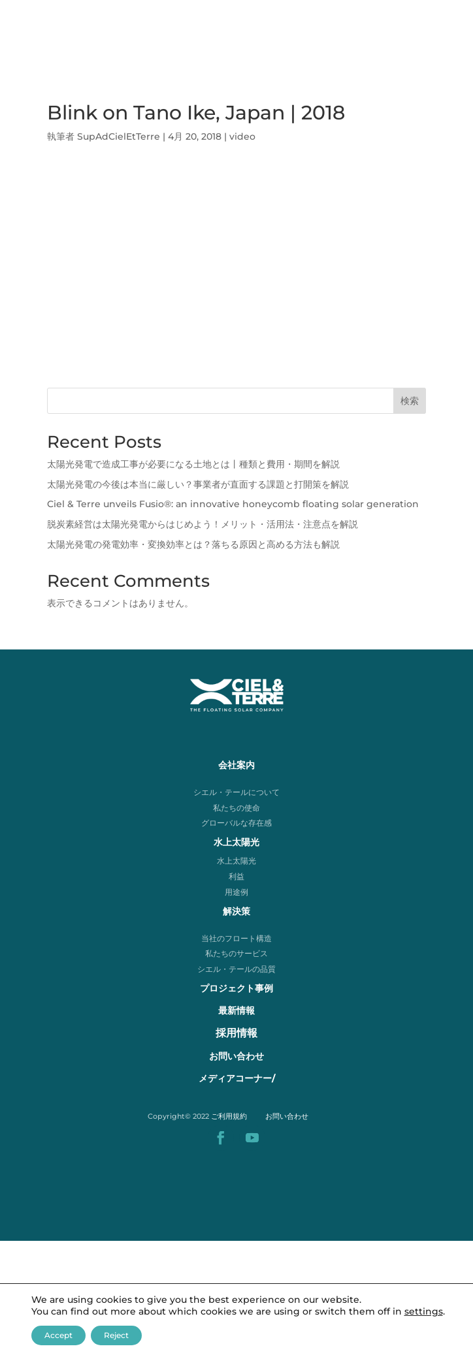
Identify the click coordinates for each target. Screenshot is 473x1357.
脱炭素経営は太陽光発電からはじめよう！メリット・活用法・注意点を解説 (202, 524)
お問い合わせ (286, 1116)
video (242, 136)
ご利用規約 (229, 1116)
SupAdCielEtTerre (118, 136)
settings (423, 1311)
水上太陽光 (236, 861)
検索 (409, 401)
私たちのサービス (236, 953)
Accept (58, 1335)
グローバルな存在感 (236, 823)
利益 (236, 876)
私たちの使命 (236, 808)
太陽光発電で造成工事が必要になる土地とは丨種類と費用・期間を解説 (193, 464)
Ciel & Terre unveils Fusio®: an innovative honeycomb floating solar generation (233, 504)
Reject (116, 1335)
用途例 (236, 892)
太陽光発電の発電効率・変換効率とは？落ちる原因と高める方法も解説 (193, 544)
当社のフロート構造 (236, 938)
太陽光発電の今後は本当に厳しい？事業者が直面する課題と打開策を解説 (198, 484)
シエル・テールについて (236, 792)
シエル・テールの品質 (236, 969)
